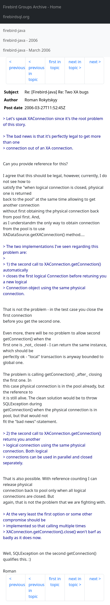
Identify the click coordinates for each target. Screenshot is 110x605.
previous (17, 67)
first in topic (55, 64)
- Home (32, 7)
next (93, 61)
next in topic (75, 64)
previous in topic (36, 73)
